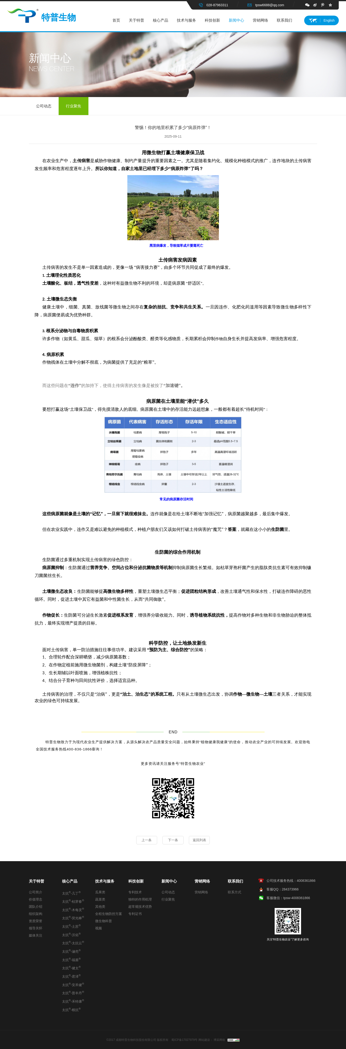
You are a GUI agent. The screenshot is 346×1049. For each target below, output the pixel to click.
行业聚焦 (73, 106)
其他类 (100, 906)
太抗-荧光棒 (73, 917)
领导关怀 (35, 928)
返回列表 (200, 840)
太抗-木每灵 (73, 909)
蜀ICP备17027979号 (184, 1040)
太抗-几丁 (71, 892)
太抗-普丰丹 (73, 992)
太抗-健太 (71, 967)
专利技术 (135, 892)
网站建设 (204, 1040)
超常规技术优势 (140, 906)
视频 (98, 928)
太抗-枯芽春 (73, 901)
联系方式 (234, 892)
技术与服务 (186, 20)
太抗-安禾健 (73, 984)
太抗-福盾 (71, 959)
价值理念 (35, 899)
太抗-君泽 (71, 976)
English (329, 20)
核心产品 (160, 20)
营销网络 (260, 20)
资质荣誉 (35, 921)
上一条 (145, 840)
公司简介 (35, 892)
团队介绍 (35, 906)
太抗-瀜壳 (71, 951)
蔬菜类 (100, 899)
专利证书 (135, 914)
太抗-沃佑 (71, 934)
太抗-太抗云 (73, 942)
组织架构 (35, 914)
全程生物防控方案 (108, 914)
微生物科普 (103, 921)
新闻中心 (236, 20)
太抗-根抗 (71, 1009)
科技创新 (212, 20)
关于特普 (136, 20)
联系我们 (284, 20)
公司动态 (43, 106)
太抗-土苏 (71, 926)
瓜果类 (100, 892)
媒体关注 (35, 935)
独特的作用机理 (140, 899)
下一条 (173, 840)
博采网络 (219, 1040)
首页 (116, 20)
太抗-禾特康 (73, 1001)
